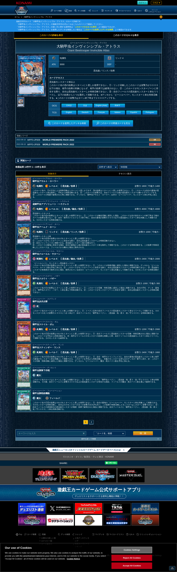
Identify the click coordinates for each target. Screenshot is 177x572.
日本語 (69, 105)
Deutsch (85, 112)
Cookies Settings (132, 550)
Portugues (150, 112)
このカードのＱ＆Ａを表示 (86, 27)
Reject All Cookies (132, 558)
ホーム (17, 17)
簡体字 (117, 105)
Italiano (117, 112)
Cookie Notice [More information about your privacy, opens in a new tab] (73, 559)
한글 (85, 105)
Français (101, 112)
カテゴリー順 (46, 541)
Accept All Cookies (132, 566)
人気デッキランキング (82, 539)
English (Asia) (101, 105)
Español (133, 112)
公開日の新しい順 (48, 538)
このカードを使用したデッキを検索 (98, 30)
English (69, 112)
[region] (88, 557)
